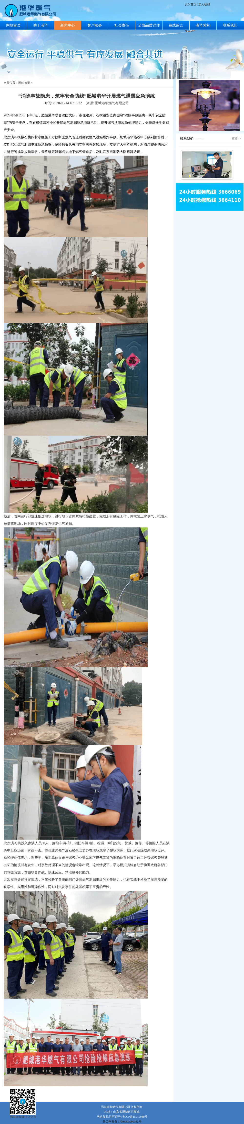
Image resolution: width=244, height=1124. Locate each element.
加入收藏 (204, 4)
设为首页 (191, 4)
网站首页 (24, 82)
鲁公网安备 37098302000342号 (122, 1121)
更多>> (236, 138)
